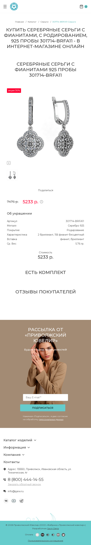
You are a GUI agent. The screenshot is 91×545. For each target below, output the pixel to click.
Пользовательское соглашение (45, 540)
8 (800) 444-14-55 (26, 479)
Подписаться (42, 407)
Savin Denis (53, 528)
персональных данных (51, 419)
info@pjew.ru (16, 491)
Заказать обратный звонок (24, 484)
